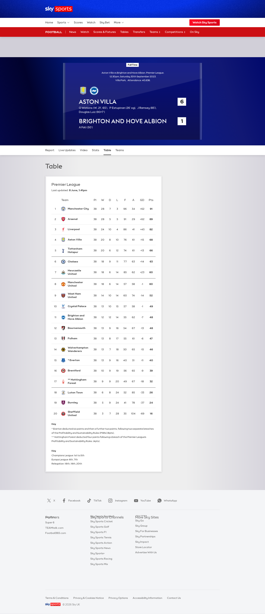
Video (84, 150)
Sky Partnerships (145, 549)
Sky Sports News (100, 565)
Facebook (70, 500)
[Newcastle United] (78, 272)
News (72, 32)
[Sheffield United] (78, 413)
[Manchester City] (78, 209)
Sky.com (140, 523)
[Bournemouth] (78, 328)
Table (107, 150)
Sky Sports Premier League (106, 528)
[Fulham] (78, 338)
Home (49, 22)
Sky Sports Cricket (101, 539)
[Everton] (78, 360)
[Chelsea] (78, 262)
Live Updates (67, 150)
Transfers (139, 32)
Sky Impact (142, 555)
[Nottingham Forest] (78, 381)
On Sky (194, 32)
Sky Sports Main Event (103, 523)
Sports (63, 22)
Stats (95, 150)
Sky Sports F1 (98, 549)
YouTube (141, 500)
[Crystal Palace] (78, 306)
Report (49, 150)
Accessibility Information (147, 598)
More (119, 22)
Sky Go (139, 533)
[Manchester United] (78, 284)
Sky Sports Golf (99, 544)
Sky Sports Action (101, 560)
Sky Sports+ (97, 571)
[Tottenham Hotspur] (78, 250)
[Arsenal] (78, 219)
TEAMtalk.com (54, 533)
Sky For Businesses (146, 544)
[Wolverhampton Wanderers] (78, 349)
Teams (155, 32)
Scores (78, 22)
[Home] (59, 9)
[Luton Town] (78, 392)
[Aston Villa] (78, 240)
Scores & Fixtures (104, 32)
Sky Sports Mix (99, 581)
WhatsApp (166, 500)
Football (53, 32)
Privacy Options (118, 598)
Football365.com (55, 539)
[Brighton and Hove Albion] (78, 317)
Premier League (65, 184)
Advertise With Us (146, 565)
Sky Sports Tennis (100, 555)
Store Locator (143, 560)
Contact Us (174, 598)
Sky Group (141, 539)
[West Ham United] (78, 295)
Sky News (141, 528)
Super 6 (49, 528)
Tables (124, 32)
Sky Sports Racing (101, 576)
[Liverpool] (78, 229)
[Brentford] (78, 370)
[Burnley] (78, 403)
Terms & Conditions (56, 598)
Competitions (175, 32)
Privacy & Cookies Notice (88, 598)
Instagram (117, 500)
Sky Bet (105, 22)
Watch (91, 22)
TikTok (94, 500)
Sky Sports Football (102, 533)
